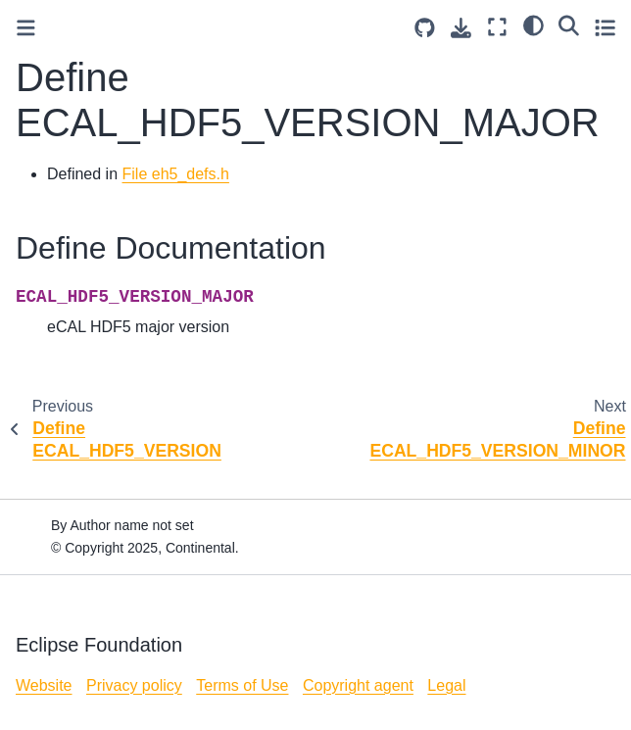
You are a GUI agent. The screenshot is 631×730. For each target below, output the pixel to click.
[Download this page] (461, 28)
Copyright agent (358, 685)
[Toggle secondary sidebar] (605, 27)
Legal (446, 685)
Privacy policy (134, 685)
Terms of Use (242, 685)
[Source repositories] (425, 28)
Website (44, 685)
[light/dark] (533, 24)
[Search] (569, 24)
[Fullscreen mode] (497, 27)
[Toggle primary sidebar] (26, 28)
